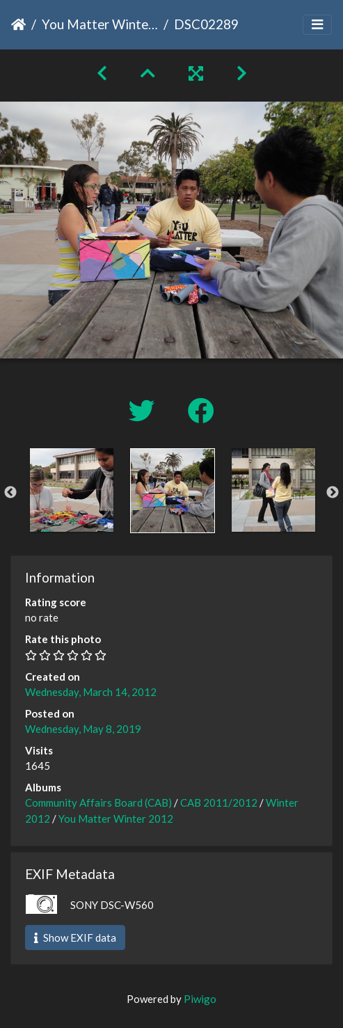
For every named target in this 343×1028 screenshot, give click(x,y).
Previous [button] (10, 493)
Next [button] (333, 493)
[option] (71, 490)
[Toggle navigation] (317, 25)
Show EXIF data (75, 937)
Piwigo (200, 999)
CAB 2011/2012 (218, 802)
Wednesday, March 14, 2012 (91, 692)
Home (18, 24)
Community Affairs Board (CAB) (98, 802)
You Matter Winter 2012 (100, 24)
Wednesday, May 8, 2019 (83, 728)
